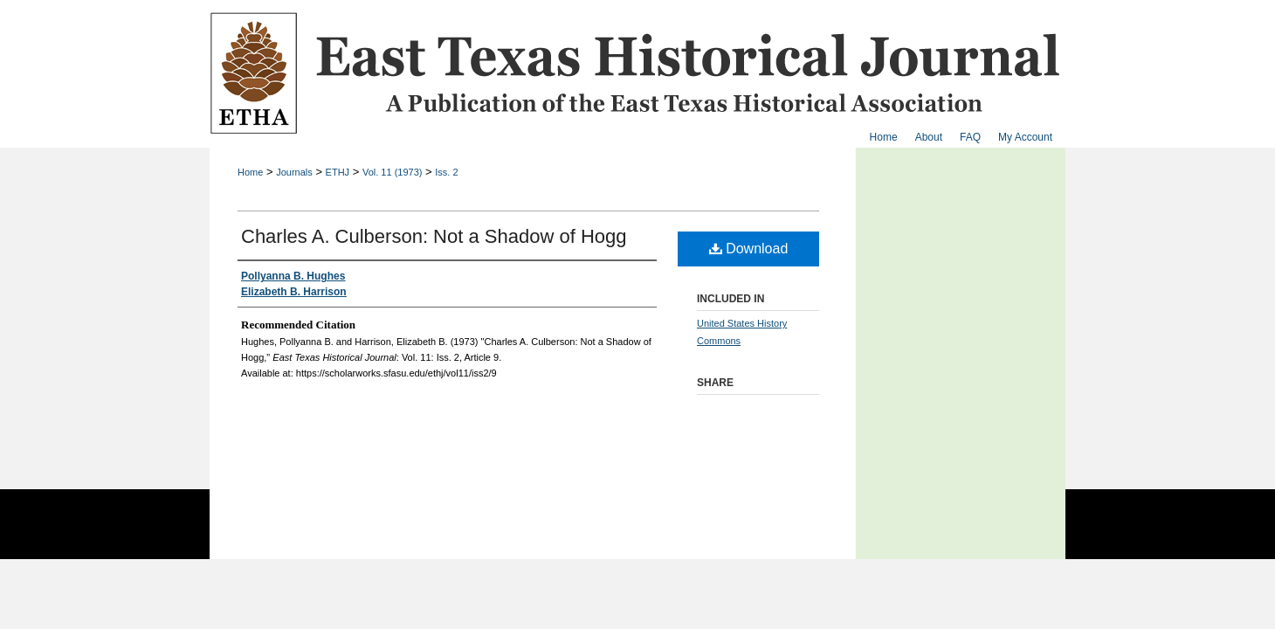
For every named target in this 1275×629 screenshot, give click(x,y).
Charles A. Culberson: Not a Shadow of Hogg (433, 236)
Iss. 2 (446, 172)
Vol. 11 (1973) (392, 172)
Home (250, 172)
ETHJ (338, 172)
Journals (294, 172)
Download (749, 248)
